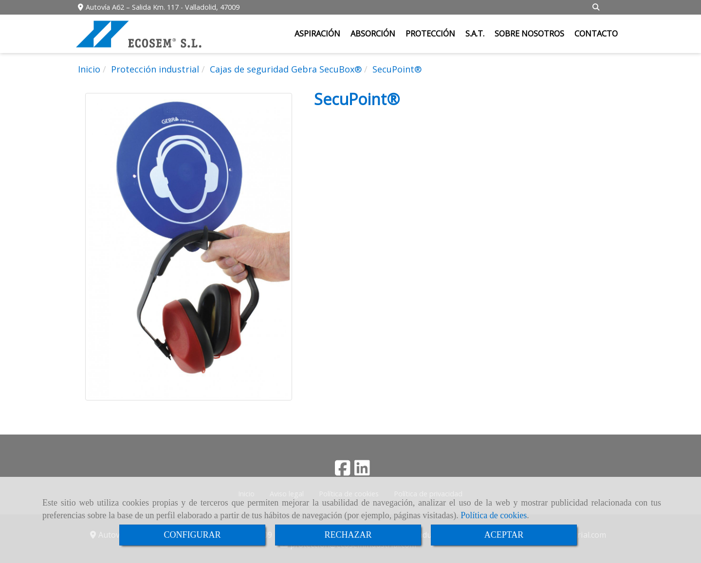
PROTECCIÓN (430, 33)
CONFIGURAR (192, 535)
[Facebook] (342, 471)
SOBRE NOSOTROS (529, 33)
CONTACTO (596, 33)
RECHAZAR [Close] (347, 535)
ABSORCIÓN (372, 33)
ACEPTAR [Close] (504, 535)
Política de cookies (494, 515)
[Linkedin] (362, 471)
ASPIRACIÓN (317, 33)
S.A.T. (474, 33)
